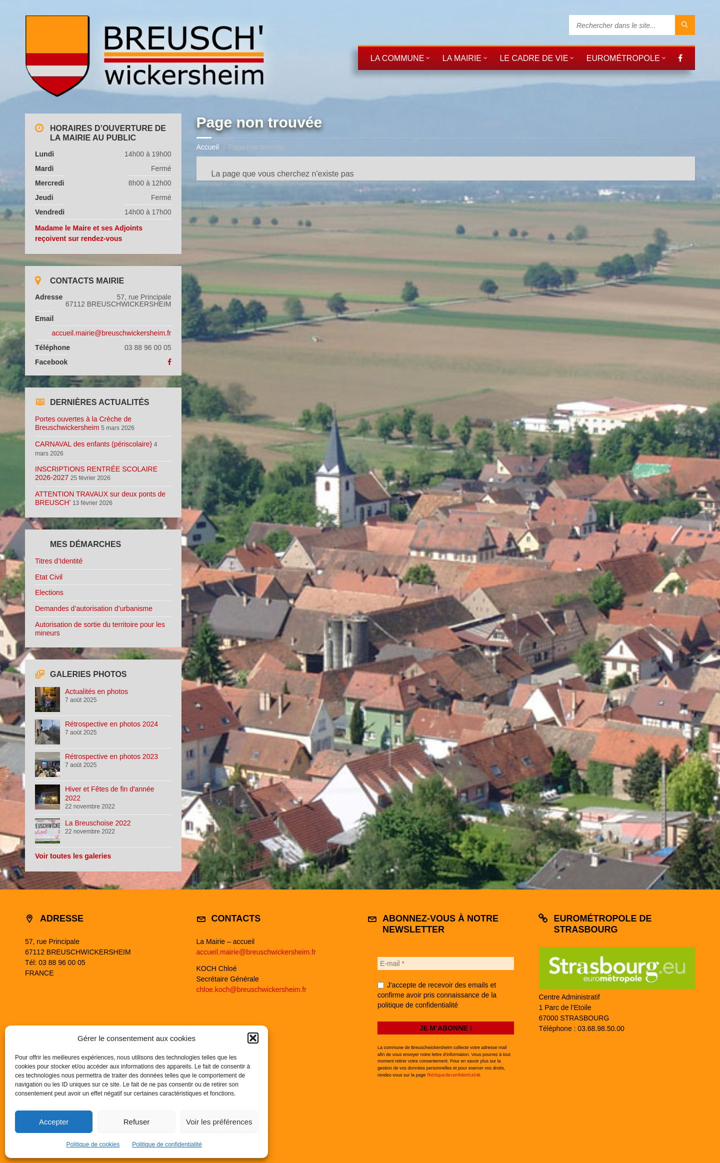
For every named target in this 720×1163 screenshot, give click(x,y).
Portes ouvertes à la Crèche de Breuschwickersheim (83, 423)
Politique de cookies (93, 1144)
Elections (49, 592)
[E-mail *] (446, 963)
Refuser (137, 1122)
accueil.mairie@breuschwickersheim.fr (111, 333)
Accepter (53, 1122)
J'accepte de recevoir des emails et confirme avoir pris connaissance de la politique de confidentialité (437, 995)
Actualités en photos (96, 692)
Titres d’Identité (58, 561)
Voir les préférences (219, 1122)
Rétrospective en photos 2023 (111, 756)
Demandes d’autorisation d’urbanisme (93, 608)
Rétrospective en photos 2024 (111, 724)
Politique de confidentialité (167, 1144)
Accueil (207, 147)
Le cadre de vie (534, 58)
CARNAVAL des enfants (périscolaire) (93, 444)
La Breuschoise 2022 (98, 823)
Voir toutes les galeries (73, 856)
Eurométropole (623, 58)
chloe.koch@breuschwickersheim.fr (251, 990)
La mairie (462, 58)
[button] (253, 1038)
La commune (397, 58)
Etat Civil (48, 577)
